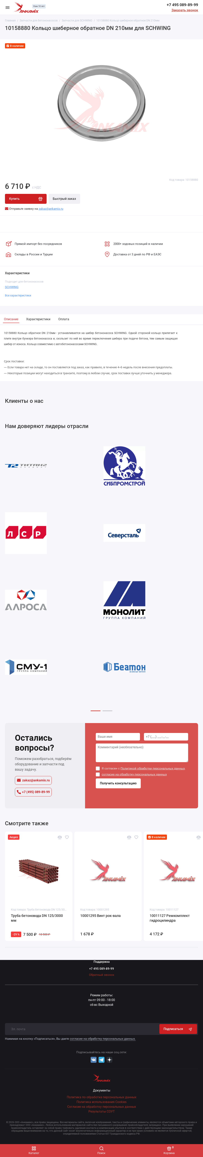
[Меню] (7, 7)
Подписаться (178, 1029)
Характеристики (38, 319)
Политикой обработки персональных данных (153, 768)
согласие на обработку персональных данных (134, 774)
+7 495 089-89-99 (182, 4)
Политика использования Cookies (101, 1102)
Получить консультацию (118, 783)
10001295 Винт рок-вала (100, 916)
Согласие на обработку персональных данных (101, 1107)
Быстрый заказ (64, 199)
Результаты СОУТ (101, 1111)
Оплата (63, 319)
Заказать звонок (184, 10)
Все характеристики (18, 295)
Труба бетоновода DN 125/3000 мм (37, 918)
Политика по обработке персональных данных (101, 1097)
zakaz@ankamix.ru (33, 780)
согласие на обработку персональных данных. (103, 1039)
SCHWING (11, 287)
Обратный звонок (101, 975)
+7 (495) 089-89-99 (33, 792)
